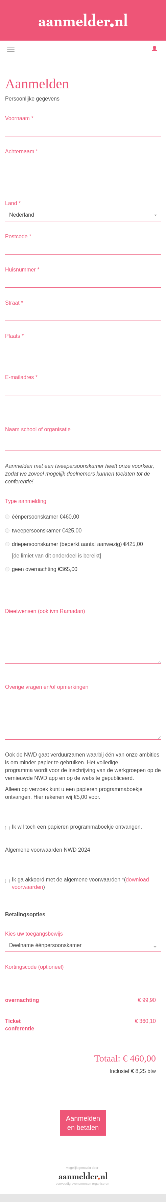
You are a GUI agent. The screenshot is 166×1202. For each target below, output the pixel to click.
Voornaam (19, 118)
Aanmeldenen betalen (83, 1123)
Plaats (14, 336)
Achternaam (21, 151)
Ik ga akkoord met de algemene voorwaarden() (77, 883)
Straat (14, 303)
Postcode (18, 236)
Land (13, 203)
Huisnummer (22, 269)
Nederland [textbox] (21, 215)
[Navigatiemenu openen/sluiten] (10, 49)
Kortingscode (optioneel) (34, 967)
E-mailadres (21, 377)
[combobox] (83, 215)
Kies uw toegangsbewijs (34, 934)
